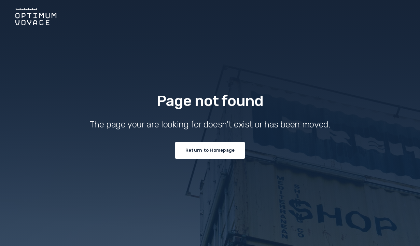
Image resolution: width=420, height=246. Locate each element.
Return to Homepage (210, 150)
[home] (210, 15)
